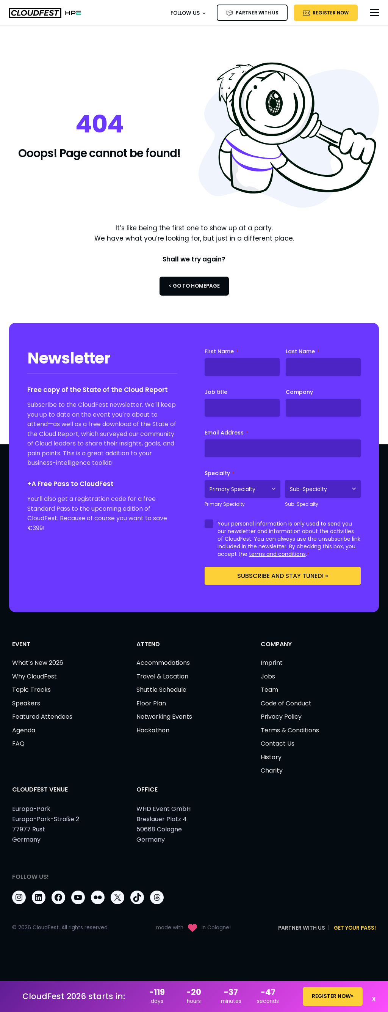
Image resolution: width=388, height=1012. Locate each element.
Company (299, 392)
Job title (216, 392)
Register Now (331, 12)
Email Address (226, 432)
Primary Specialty (225, 504)
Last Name (302, 351)
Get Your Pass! (355, 928)
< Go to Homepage (194, 286)
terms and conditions (277, 554)
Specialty (220, 473)
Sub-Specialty (301, 504)
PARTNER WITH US (257, 12)
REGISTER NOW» (333, 996)
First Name (221, 351)
